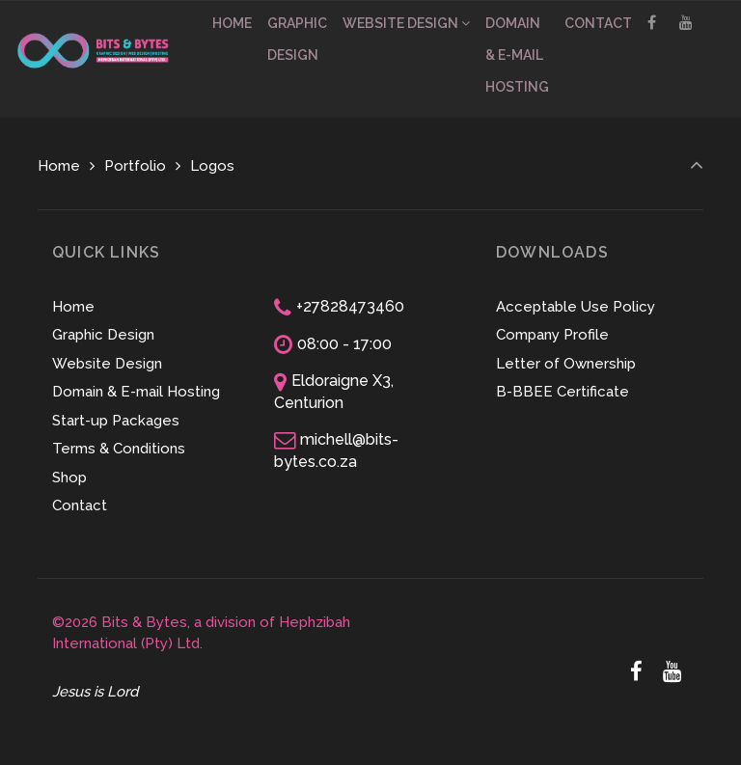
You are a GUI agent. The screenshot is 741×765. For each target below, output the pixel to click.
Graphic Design (103, 334)
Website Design (107, 363)
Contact (79, 505)
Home (59, 166)
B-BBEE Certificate (562, 391)
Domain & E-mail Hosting (136, 391)
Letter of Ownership (566, 363)
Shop (69, 477)
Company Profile (552, 334)
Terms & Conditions (118, 448)
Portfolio (135, 166)
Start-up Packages (115, 420)
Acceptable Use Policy (575, 306)
